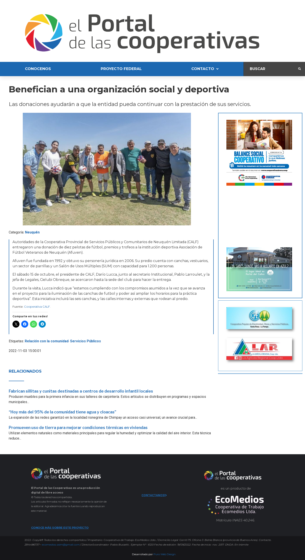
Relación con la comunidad (47, 341)
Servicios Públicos (85, 341)
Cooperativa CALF (37, 306)
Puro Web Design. (164, 554)
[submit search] (299, 69)
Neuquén (32, 232)
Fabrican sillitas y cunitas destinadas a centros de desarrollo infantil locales (81, 391)
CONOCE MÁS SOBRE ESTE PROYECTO (60, 527)
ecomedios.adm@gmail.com (60, 544)
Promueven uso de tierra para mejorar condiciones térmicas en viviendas (78, 427)
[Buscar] (271, 69)
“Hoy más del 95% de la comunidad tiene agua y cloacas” (62, 412)
